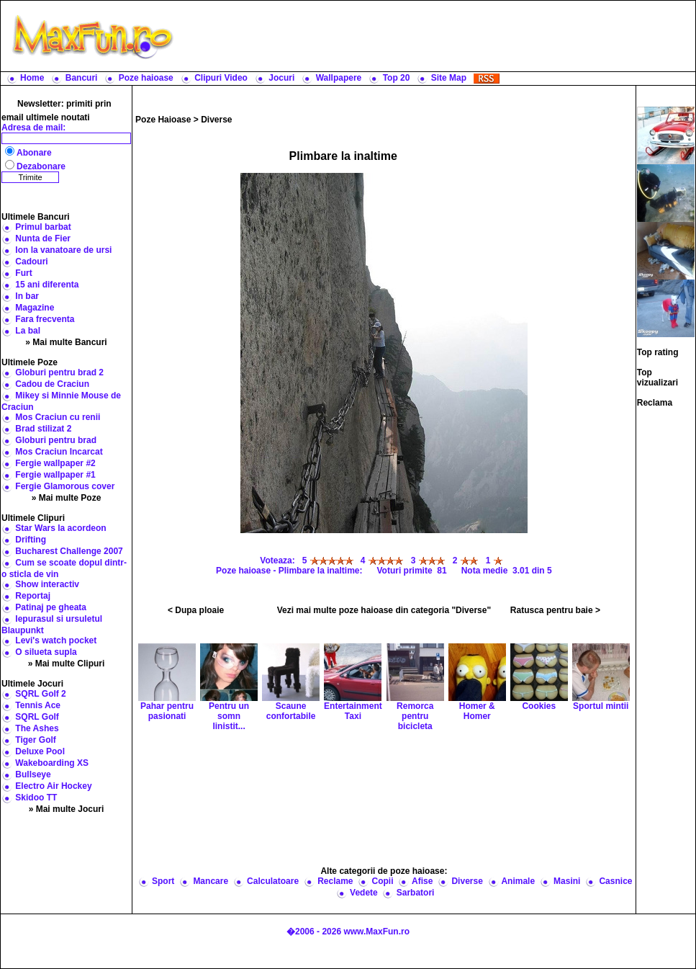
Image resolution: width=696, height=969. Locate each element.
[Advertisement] (384, 798)
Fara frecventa (44, 319)
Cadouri (31, 261)
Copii (383, 881)
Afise (422, 881)
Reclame (335, 881)
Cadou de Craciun (52, 384)
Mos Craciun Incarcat (58, 452)
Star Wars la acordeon (60, 528)
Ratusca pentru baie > (555, 610)
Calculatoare (273, 881)
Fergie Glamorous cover (64, 486)
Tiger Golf (35, 740)
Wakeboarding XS (52, 763)
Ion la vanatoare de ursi (63, 250)
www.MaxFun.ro (376, 931)
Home (32, 78)
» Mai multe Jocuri (66, 809)
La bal (27, 331)
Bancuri (81, 78)
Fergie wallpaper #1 (55, 475)
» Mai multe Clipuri (66, 663)
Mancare (210, 881)
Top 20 (396, 78)
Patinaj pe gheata (50, 607)
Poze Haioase (163, 120)
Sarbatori (416, 893)
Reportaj (32, 596)
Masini (566, 881)
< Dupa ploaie (196, 610)
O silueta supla (45, 652)
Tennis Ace (37, 705)
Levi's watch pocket (55, 640)
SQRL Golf (36, 717)
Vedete (364, 893)
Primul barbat (43, 227)
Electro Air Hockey (53, 786)
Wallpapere (339, 78)
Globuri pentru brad (55, 440)
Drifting (30, 540)
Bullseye (32, 774)
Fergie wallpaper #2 (55, 463)
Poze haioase (146, 78)
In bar (27, 296)
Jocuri (281, 78)
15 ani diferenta (46, 285)
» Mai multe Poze (66, 498)
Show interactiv (47, 584)
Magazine (34, 308)
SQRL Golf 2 (40, 694)
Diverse (216, 120)
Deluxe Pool (40, 751)
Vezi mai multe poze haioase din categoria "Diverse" (384, 610)
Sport (163, 881)
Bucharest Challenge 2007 (68, 551)
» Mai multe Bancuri (66, 342)
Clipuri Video (221, 78)
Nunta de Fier (43, 238)
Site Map (448, 78)
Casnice (615, 881)
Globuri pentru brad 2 (59, 372)
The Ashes (36, 728)
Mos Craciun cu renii (57, 417)
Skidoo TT (36, 797)
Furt (23, 273)
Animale (518, 881)
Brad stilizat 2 (43, 429)
